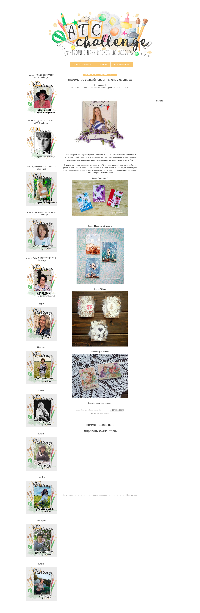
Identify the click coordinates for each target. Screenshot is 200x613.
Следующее (68, 495)
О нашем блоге (121, 64)
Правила (103, 64)
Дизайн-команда (103, 413)
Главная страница (82, 64)
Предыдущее (132, 495)
